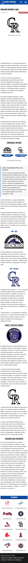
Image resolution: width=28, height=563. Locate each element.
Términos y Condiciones (7, 559)
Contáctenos (18, 559)
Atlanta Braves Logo (7, 518)
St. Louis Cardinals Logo (7, 529)
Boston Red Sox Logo (7, 539)
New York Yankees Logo (7, 508)
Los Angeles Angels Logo (20, 539)
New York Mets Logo (20, 550)
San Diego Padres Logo (21, 529)
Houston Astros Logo (20, 518)
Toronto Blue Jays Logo (7, 550)
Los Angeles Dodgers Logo (21, 508)
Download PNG (23, 12)
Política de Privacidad (6, 557)
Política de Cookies (18, 557)
